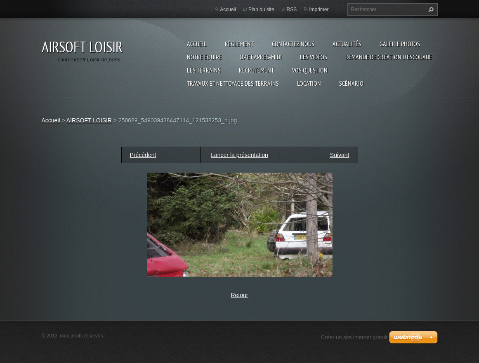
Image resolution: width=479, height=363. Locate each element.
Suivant (339, 155)
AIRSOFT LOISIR (89, 120)
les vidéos (313, 57)
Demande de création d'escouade (388, 57)
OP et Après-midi (261, 57)
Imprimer (318, 9)
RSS (292, 9)
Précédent (143, 155)
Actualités (347, 44)
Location (309, 83)
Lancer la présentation (239, 155)
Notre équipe (204, 57)
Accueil (197, 44)
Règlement (239, 44)
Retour (239, 295)
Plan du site (261, 9)
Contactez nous (293, 44)
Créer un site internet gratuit (354, 337)
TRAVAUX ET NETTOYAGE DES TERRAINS (233, 83)
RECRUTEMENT (256, 70)
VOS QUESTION (310, 70)
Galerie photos (400, 44)
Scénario (351, 83)
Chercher (430, 9)
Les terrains (204, 70)
